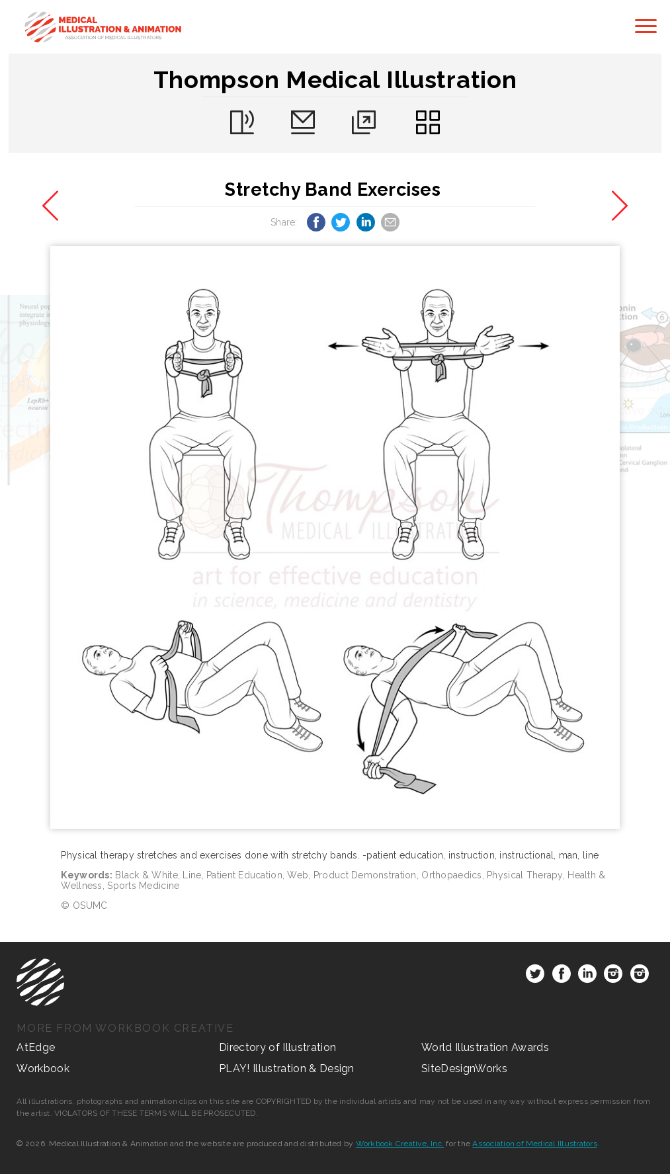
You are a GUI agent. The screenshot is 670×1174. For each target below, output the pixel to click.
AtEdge (36, 1047)
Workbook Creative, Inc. (400, 1143)
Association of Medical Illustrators (534, 1143)
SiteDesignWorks (464, 1068)
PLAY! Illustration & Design (287, 1068)
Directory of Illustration (277, 1047)
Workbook (43, 1068)
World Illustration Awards (485, 1047)
